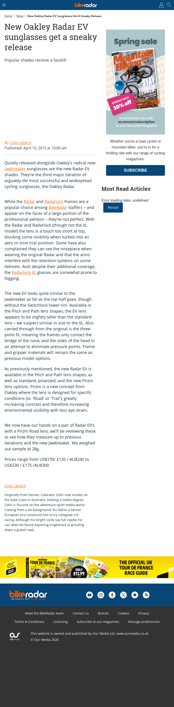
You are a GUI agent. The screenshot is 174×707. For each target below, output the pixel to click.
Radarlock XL (24, 272)
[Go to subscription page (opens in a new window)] (135, 133)
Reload (113, 207)
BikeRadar (58, 207)
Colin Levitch (15, 486)
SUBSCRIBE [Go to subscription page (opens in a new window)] (135, 170)
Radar (29, 201)
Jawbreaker (15, 168)
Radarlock (53, 201)
